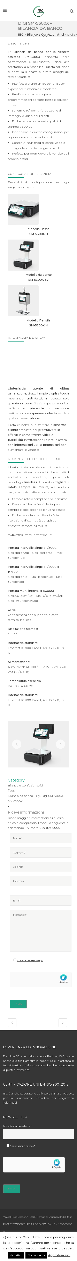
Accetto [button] (15, 1255)
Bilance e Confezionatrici (45, 34)
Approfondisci (59, 1255)
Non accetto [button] (36, 1255)
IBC (20, 34)
